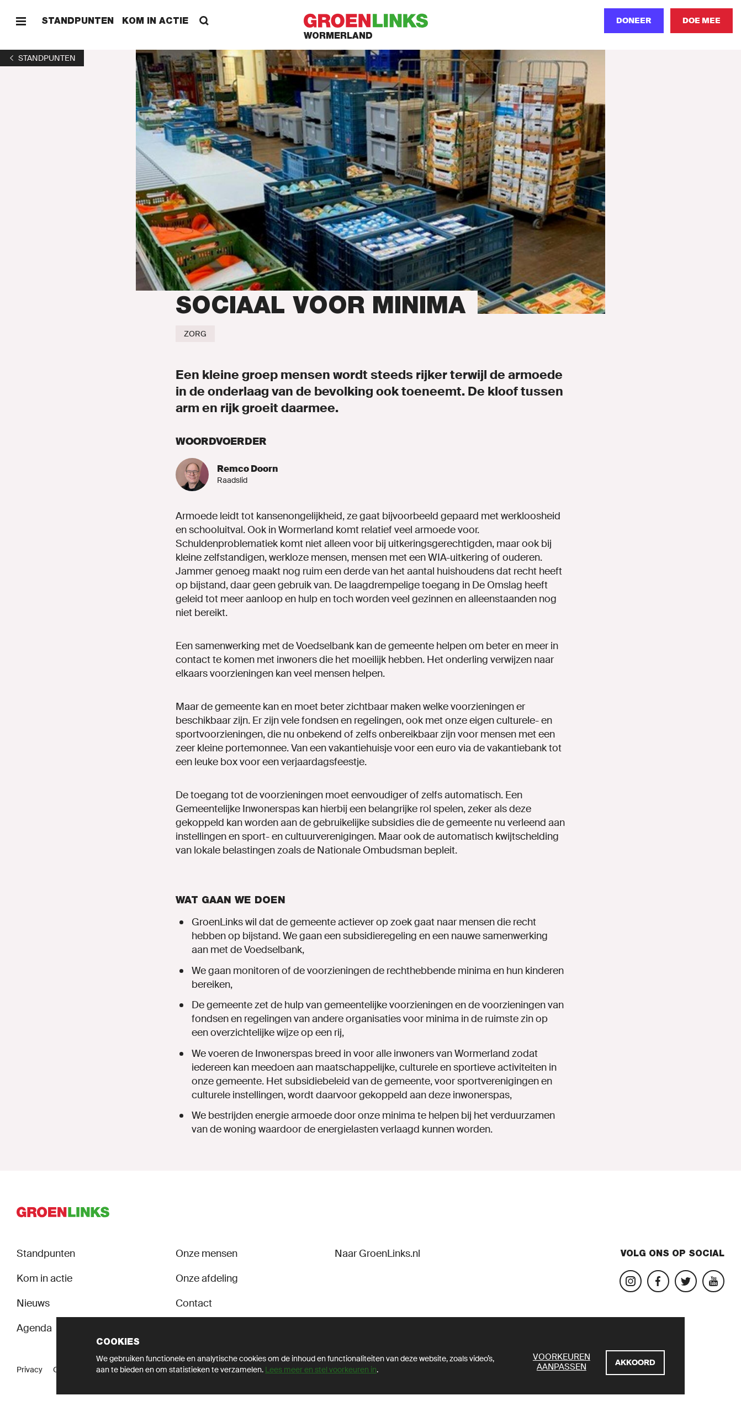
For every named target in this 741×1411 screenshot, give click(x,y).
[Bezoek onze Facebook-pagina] (658, 1281)
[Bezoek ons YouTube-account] (713, 1281)
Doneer (634, 20)
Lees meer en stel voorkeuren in (321, 1370)
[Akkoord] (635, 1362)
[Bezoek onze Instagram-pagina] (631, 1281)
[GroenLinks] (371, 20)
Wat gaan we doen (230, 899)
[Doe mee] (701, 20)
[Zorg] (195, 333)
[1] (42, 58)
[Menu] (20, 20)
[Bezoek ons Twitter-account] (686, 1281)
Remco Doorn (247, 469)
